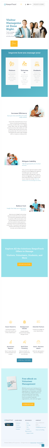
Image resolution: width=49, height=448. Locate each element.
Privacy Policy (40, 442)
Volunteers (18, 427)
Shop (27, 423)
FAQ (27, 427)
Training (28, 425)
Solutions (18, 423)
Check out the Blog (40, 429)
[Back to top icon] (43, 445)
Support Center (29, 433)
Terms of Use (33, 442)
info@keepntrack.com (41, 427)
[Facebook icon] (40, 444)
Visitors (18, 425)
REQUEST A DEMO (39, 4)
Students (18, 429)
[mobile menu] (21, 4)
